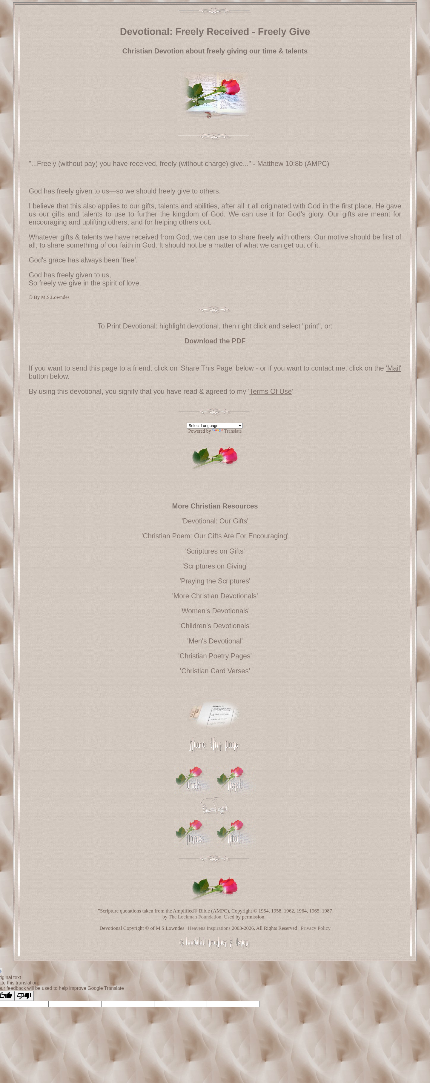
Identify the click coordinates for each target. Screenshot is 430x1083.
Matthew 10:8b (279, 164)
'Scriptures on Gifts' (215, 551)
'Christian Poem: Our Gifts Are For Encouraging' (215, 536)
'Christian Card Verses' (215, 671)
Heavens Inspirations (209, 928)
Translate (227, 431)
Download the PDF (215, 341)
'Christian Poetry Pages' (215, 656)
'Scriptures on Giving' (215, 566)
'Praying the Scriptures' (215, 581)
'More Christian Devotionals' (215, 596)
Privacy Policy (316, 928)
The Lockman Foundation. (196, 917)
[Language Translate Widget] (215, 425)
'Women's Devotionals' (215, 611)
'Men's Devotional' (215, 641)
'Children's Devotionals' (215, 626)
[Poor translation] (24, 996)
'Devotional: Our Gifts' (215, 521)
